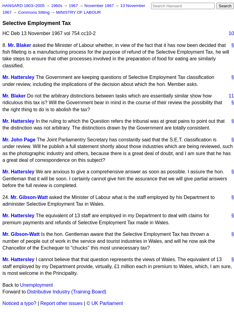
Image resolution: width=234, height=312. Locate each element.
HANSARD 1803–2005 (23, 5)
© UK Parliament (105, 303)
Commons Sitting (34, 12)
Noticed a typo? (19, 303)
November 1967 (99, 5)
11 (231, 95)
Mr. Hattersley (18, 77)
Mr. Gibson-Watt (29, 197)
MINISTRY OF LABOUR (78, 12)
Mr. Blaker (19, 45)
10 (231, 33)
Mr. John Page (18, 139)
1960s (57, 5)
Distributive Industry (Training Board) (66, 291)
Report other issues (61, 303)
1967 (74, 5)
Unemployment (36, 285)
